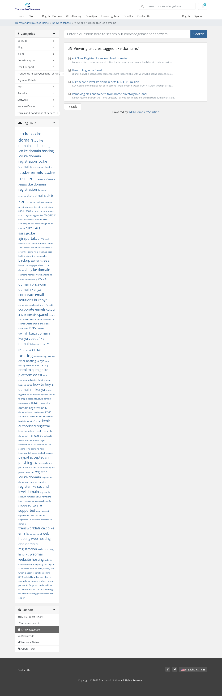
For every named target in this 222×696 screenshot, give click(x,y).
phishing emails (40, 463)
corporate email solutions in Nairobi (35, 304)
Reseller (128, 16)
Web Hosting (73, 16)
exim (45, 375)
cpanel (42, 314)
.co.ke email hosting (42, 167)
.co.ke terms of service (44, 179)
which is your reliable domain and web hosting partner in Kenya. (36, 581)
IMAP (35, 403)
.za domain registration (41, 206)
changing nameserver (29, 274)
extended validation (27, 379)
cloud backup (31, 279)
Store (32, 16)
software (22, 505)
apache (43, 255)
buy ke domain (38, 269)
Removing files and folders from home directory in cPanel (136, 95)
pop (20, 467)
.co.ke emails (30, 172)
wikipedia (39, 585)
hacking (22, 384)
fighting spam (44, 379)
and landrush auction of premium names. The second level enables (36, 243)
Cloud (21, 279)
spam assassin (43, 510)
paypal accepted (31, 457)
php (50, 463)
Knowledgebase (110, 16)
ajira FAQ (32, 228)
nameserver (24, 444)
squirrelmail (24, 515)
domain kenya (27, 333)
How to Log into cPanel (136, 72)
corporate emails (32, 309)
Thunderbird (34, 519)
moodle (28, 440)
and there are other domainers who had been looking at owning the (35, 251)
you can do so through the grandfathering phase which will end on (36, 593)
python (52, 467)
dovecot (35, 344)
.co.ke (23, 134)
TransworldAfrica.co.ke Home (32, 22)
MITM (21, 440)
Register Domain (52, 16)
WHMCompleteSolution (144, 112)
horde (29, 384)
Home (21, 16)
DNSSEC (41, 328)
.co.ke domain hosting (36, 151)
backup (24, 260)
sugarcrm (23, 519)
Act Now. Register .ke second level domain (136, 60)
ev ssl (37, 375)
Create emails (32, 323)
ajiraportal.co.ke (31, 238)
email (28, 350)
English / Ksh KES (193, 669)
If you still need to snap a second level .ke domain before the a (36, 399)
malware (34, 435)
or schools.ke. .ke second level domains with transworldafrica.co (34, 448)
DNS (32, 328)
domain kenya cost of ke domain (34, 338)
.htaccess (22, 184)
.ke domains (36, 195)
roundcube (40, 500)
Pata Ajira (91, 16)
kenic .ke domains (36, 412)
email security (41, 365)
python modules (26, 472)
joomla (43, 403)
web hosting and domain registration (34, 543)
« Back (73, 107)
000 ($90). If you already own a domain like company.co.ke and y (36, 219)
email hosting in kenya (44, 356)
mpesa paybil (39, 440)
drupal (43, 344)
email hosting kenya (31, 361)
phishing (25, 462)
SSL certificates (38, 515)
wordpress (27, 589)
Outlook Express (45, 452)
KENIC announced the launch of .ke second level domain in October (35, 417)
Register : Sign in (192, 16)
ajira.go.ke (26, 233)
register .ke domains (36, 482)
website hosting (31, 559)
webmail (37, 554)
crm (42, 323)
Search (198, 34)
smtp (48, 500)
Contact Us (143, 16)
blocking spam (32, 265)
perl (47, 457)
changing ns (46, 274)
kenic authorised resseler (30, 431)
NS (32, 444)
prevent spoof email (38, 467)
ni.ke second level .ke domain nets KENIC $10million (136, 83)
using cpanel (36, 533)
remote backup (34, 496)
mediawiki (47, 435)
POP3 (25, 467)
